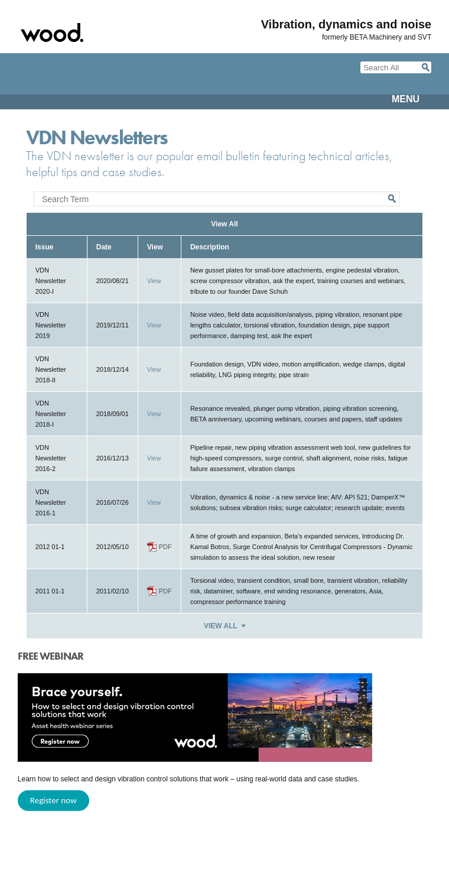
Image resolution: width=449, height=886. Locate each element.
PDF (165, 546)
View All (224, 224)
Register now (53, 800)
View (154, 280)
